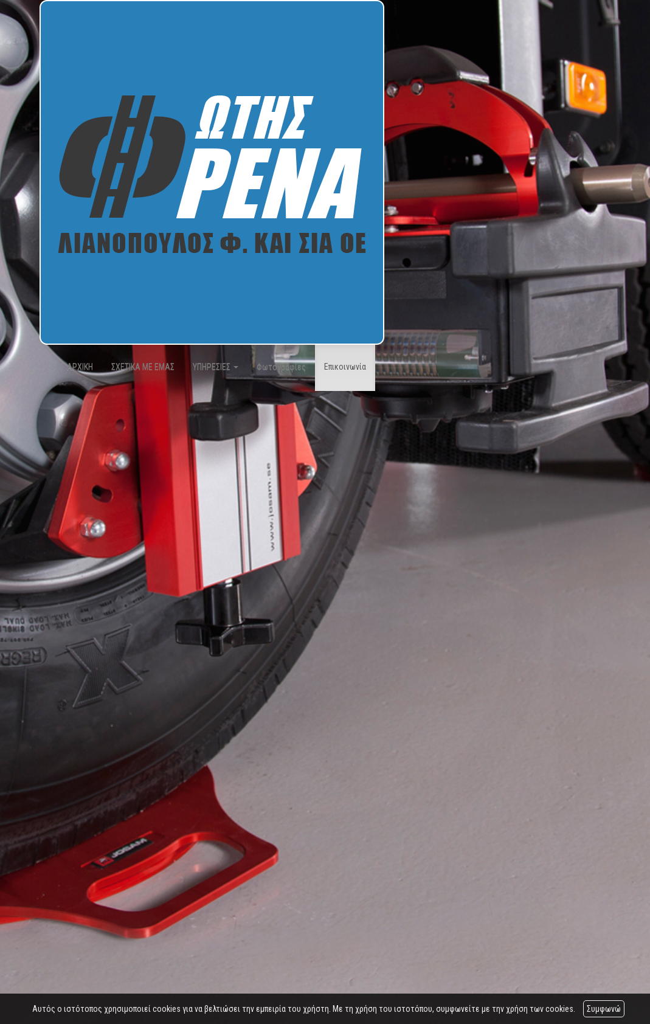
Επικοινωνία (345, 367)
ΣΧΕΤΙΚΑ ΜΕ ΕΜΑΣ (143, 367)
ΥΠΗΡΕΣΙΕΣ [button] (215, 367)
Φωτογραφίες (281, 367)
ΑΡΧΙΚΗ (80, 367)
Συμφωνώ (604, 1009)
